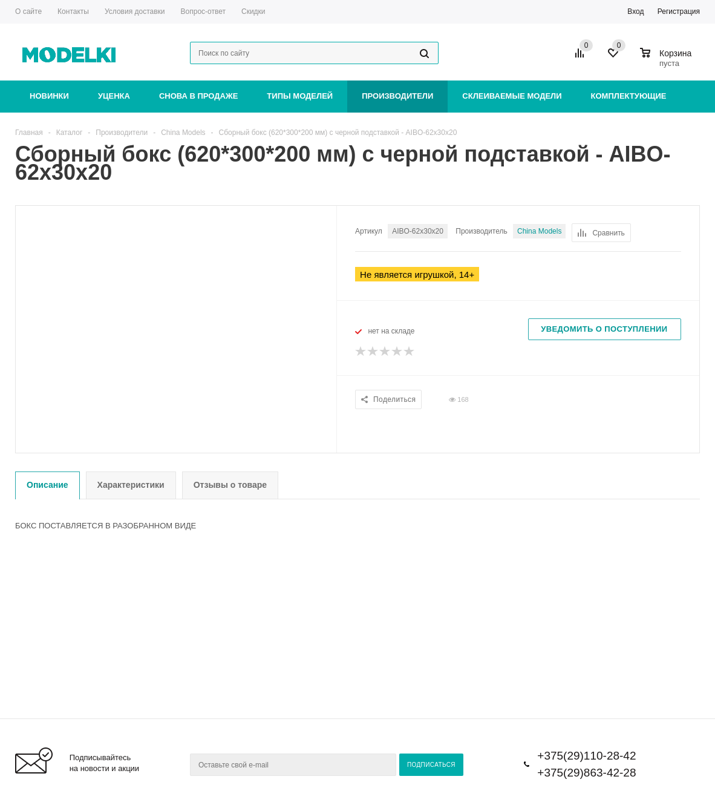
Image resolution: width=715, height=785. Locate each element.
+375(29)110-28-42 (586, 755)
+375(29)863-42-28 (586, 772)
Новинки (49, 95)
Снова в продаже (198, 95)
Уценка (114, 95)
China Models (539, 231)
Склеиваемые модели (511, 95)
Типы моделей (300, 95)
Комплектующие (629, 95)
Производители (397, 95)
